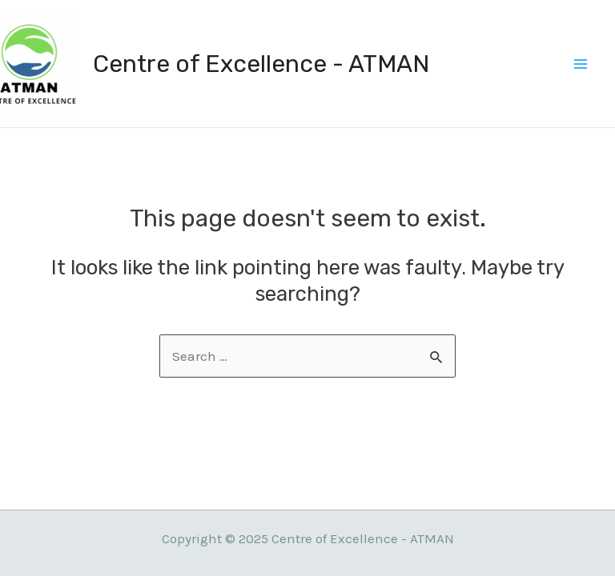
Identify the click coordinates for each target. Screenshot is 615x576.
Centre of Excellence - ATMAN (261, 64)
